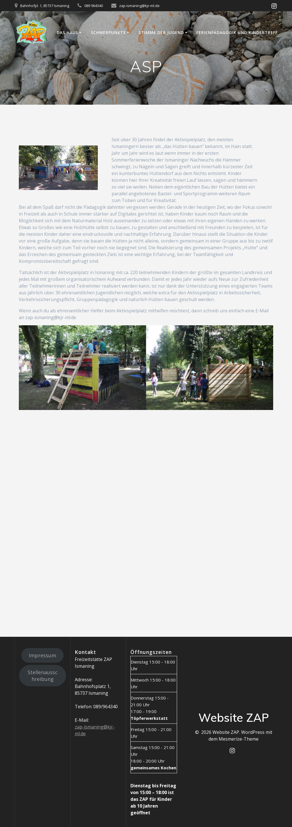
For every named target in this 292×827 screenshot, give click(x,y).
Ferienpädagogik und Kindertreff (237, 32)
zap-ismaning (89, 727)
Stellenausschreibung (43, 675)
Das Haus (67, 32)
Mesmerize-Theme (239, 739)
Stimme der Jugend (161, 32)
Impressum (42, 655)
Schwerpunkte (108, 32)
